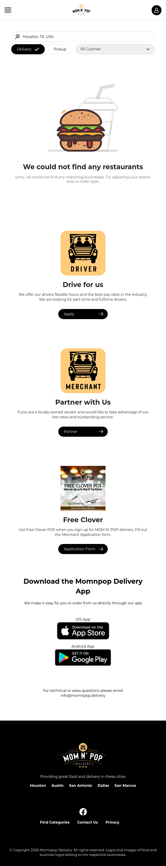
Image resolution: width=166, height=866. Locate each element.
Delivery (28, 49)
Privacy (112, 822)
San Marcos (125, 785)
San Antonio (80, 785)
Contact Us (87, 822)
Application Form (79, 549)
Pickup (60, 49)
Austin (57, 785)
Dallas (103, 785)
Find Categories (55, 822)
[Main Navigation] (7, 10)
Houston (38, 785)
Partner (71, 432)
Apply (69, 314)
